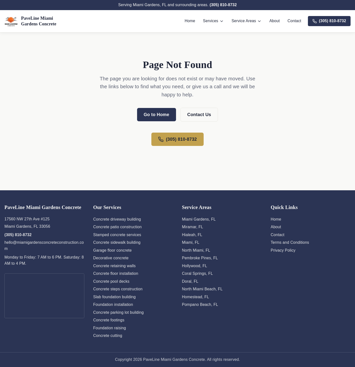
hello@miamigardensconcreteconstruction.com (44, 245)
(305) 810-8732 (223, 5)
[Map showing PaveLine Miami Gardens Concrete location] (44, 296)
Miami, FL (190, 242)
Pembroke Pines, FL (200, 258)
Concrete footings (108, 320)
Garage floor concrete (112, 250)
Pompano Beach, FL (200, 304)
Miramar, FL (192, 227)
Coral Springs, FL (197, 273)
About (274, 21)
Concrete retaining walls (114, 266)
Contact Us (199, 114)
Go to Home (156, 114)
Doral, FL (190, 281)
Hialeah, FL (192, 235)
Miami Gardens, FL (199, 219)
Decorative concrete (111, 258)
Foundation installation (113, 304)
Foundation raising (109, 328)
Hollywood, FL (194, 266)
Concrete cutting (107, 335)
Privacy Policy (283, 250)
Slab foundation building (114, 297)
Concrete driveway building (117, 219)
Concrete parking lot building (118, 312)
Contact (294, 21)
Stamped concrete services (117, 235)
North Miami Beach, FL (202, 289)
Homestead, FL (195, 297)
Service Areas (246, 21)
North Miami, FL (196, 250)
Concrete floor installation (115, 273)
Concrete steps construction (117, 289)
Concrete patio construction (117, 227)
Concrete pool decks (111, 281)
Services (213, 21)
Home (190, 21)
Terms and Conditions (290, 242)
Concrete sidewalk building (117, 242)
